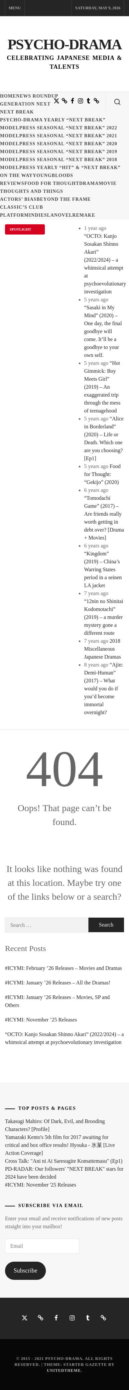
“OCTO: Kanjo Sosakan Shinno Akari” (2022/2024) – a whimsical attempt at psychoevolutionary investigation (64, 1038)
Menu (15, 8)
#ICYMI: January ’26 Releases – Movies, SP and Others (57, 1001)
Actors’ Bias (18, 199)
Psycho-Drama (65, 44)
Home (8, 96)
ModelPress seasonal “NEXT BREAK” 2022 (58, 127)
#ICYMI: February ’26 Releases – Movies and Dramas (63, 968)
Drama (89, 183)
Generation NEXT (25, 104)
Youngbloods (53, 175)
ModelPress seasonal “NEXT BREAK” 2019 (58, 151)
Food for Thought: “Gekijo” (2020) (102, 474)
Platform (14, 215)
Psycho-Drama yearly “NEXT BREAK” (53, 119)
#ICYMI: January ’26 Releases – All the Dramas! (57, 982)
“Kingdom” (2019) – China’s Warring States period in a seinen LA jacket (103, 569)
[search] (117, 102)
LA (50, 215)
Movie (108, 183)
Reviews (12, 183)
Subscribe (25, 1270)
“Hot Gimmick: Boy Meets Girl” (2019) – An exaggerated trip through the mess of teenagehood (102, 386)
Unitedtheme (64, 1370)
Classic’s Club (21, 207)
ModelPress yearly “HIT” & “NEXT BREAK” (60, 167)
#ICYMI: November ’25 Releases (41, 1019)
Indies (38, 215)
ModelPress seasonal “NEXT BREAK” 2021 (58, 135)
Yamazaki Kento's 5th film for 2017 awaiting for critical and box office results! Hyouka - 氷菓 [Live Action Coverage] (60, 1145)
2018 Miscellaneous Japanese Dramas (102, 649)
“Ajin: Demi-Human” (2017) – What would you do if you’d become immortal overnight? (103, 688)
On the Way (16, 175)
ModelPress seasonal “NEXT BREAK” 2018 (58, 159)
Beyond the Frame (64, 199)
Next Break (17, 111)
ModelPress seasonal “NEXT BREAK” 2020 (58, 143)
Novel (63, 215)
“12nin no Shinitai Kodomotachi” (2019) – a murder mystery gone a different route (103, 617)
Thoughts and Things (31, 191)
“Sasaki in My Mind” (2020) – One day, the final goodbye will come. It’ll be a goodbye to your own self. (103, 331)
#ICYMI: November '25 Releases (40, 1185)
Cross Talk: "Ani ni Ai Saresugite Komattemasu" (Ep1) (63, 1161)
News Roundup (37, 96)
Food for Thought (51, 183)
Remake (83, 215)
